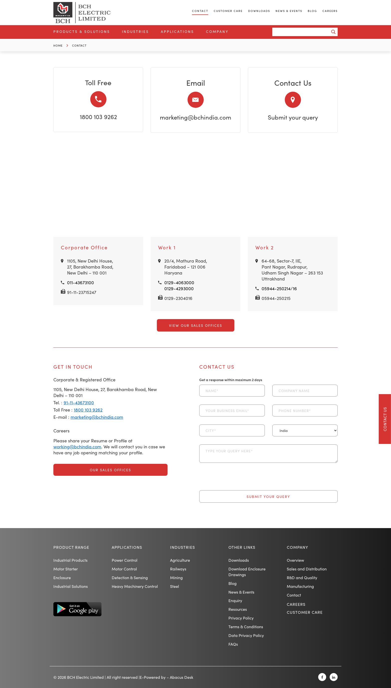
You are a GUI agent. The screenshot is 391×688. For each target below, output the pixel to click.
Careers (330, 11)
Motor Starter (65, 568)
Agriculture (180, 560)
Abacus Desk (181, 677)
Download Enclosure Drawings (247, 571)
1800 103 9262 (98, 116)
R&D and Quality (302, 577)
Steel (174, 586)
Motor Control (124, 568)
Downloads (259, 11)
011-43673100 (80, 282)
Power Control (124, 560)
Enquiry (235, 600)
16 (295, 288)
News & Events (289, 11)
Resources (237, 609)
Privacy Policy (241, 617)
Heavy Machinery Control (135, 586)
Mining (176, 577)
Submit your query (293, 117)
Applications (177, 31)
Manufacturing (300, 586)
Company (217, 31)
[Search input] (302, 32)
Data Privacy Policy (246, 635)
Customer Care (228, 11)
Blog (312, 11)
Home (58, 45)
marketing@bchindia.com (195, 117)
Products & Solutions (81, 31)
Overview (295, 560)
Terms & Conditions (245, 626)
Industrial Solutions (70, 586)
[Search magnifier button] (333, 32)
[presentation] (237, 480)
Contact (200, 11)
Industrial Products (70, 560)
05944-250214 (276, 288)
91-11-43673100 (79, 402)
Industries (135, 31)
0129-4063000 (179, 282)
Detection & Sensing (130, 577)
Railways (178, 568)
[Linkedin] (334, 677)
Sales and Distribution (307, 568)
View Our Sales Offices (195, 325)
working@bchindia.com (77, 446)
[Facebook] (322, 677)
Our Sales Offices (110, 469)
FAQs (233, 644)
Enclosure (62, 577)
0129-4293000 (179, 288)
